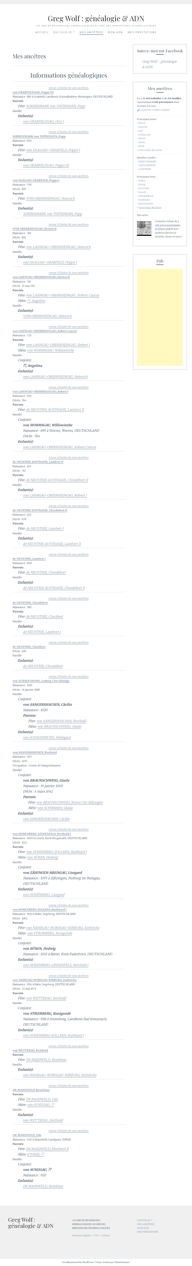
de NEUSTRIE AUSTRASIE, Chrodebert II (57, 480)
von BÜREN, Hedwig (42, 857)
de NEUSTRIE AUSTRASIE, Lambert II (55, 410)
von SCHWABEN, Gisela (54, 808)
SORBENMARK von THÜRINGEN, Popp (55, 106)
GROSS (142, 138)
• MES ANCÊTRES (145, 1224)
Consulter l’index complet (155, 109)
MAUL (141, 142)
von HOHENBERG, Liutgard (43, 895)
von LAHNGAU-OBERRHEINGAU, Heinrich (58, 247)
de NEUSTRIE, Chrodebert (46, 572)
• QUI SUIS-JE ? (144, 1220)
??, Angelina (36, 301)
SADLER (142, 127)
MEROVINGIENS (147, 161)
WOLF (141, 123)
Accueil (42, 32)
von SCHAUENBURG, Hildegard (46, 737)
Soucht (142, 192)
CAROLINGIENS (147, 165)
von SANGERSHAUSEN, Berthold (61, 721)
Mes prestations (142, 32)
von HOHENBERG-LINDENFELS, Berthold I (55, 965)
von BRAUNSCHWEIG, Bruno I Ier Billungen (69, 802)
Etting (141, 184)
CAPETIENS (144, 169)
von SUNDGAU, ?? (40, 1105)
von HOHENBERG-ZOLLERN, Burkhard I (56, 852)
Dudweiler (144, 199)
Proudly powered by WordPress (77, 1262)
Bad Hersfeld (145, 203)
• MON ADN (142, 1228)
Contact (105, 1235)
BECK (141, 146)
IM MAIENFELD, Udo (42, 1099)
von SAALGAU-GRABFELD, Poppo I (53, 150)
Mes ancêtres (91, 32)
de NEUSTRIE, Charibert (44, 616)
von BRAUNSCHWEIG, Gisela (59, 726)
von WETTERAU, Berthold (46, 998)
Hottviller (144, 188)
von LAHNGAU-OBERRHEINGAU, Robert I (58, 345)
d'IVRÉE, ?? (35, 1154)
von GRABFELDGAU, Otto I (43, 121)
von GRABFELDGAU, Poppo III (46, 165)
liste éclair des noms (150, 150)
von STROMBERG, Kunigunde (49, 933)
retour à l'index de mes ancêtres (69, 87)
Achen (141, 180)
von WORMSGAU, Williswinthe (50, 350)
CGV (96, 1235)
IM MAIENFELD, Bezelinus (46, 1060)
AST (140, 130)
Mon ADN (115, 32)
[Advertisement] (160, 317)
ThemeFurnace (122, 1262)
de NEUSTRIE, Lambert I (45, 528)
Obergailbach (145, 195)
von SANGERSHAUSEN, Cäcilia (46, 819)
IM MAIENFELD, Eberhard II (47, 1149)
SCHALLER (144, 134)
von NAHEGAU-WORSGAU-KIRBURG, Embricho (62, 928)
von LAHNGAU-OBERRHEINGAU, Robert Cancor (62, 295)
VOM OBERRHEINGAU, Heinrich (50, 198)
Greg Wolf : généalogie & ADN (96, 17)
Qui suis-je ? (64, 32)
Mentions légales (81, 1235)
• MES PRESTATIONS (147, 1231)
